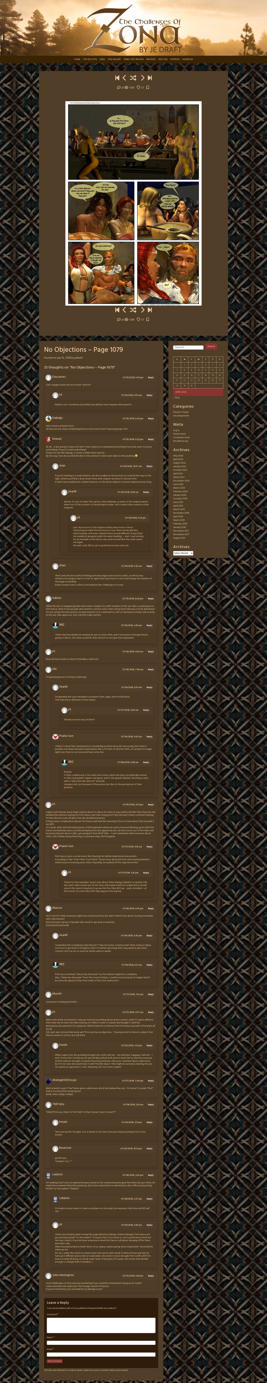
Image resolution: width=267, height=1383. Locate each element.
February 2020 (180, 492)
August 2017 (179, 538)
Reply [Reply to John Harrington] (151, 1276)
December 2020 (181, 481)
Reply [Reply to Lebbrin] (151, 1175)
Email (49, 1349)
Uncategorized (181, 416)
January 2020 (179, 495)
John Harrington (63, 1275)
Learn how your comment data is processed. (105, 1370)
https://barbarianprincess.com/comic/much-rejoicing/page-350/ (95, 429)
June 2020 (178, 484)
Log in (176, 430)
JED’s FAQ (163, 59)
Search (211, 346)
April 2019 (178, 506)
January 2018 (179, 527)
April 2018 (178, 517)
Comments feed (181, 438)
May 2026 (178, 456)
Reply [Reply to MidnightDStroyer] (151, 1081)
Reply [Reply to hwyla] (149, 1045)
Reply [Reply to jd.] (149, 395)
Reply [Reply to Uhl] (151, 669)
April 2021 (178, 474)
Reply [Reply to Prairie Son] (149, 737)
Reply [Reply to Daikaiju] (151, 418)
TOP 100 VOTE (90, 59)
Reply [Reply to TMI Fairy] (151, 1105)
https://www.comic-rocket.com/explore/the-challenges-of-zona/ (89, 585)
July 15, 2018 (64, 358)
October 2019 (180, 499)
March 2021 (179, 477)
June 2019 (178, 502)
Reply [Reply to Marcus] (151, 908)
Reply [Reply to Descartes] (151, 377)
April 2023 (178, 459)
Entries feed (179, 434)
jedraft (79, 358)
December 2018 (181, 513)
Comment (52, 1314)
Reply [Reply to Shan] (149, 566)
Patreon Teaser (181, 412)
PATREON (174, 59)
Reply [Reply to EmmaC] (151, 439)
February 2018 (180, 524)
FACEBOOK (187, 59)
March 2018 (179, 520)
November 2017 (181, 534)
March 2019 (179, 509)
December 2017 (181, 531)
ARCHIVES (151, 59)
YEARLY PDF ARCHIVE (134, 59)
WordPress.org (180, 441)
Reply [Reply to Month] (151, 994)
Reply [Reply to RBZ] (149, 625)
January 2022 (179, 466)
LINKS (102, 59)
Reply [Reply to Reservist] (149, 1148)
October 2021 (180, 470)
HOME (77, 59)
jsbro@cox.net (95, 1289)
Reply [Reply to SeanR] (146, 492)
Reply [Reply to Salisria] (151, 599)
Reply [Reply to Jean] (149, 466)
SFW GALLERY (114, 59)
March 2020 (179, 488)
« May (176, 398)
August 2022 (179, 463)
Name (50, 1337)
